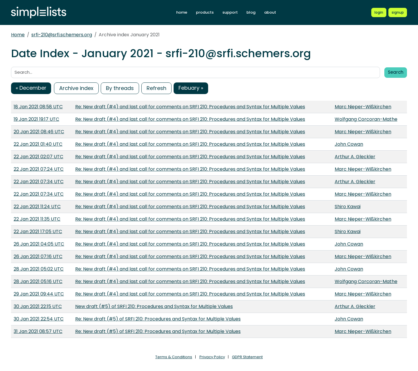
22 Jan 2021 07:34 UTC (39, 181)
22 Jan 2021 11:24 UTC (37, 206)
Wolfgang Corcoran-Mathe (366, 119)
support (230, 12)
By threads (120, 88)
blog (250, 12)
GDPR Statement (247, 357)
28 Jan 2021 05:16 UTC (38, 281)
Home (18, 34)
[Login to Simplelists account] (378, 12)
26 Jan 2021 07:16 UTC (38, 256)
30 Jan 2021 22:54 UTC (39, 319)
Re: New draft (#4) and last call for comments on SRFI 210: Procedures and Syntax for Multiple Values (190, 106)
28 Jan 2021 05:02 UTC (39, 269)
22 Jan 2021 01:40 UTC (38, 144)
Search (395, 72)
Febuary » (191, 87)
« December (31, 87)
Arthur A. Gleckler (355, 156)
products (205, 12)
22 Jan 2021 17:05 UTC (38, 231)
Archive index (76, 88)
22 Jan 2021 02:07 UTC (38, 156)
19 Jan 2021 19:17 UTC (36, 119)
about (270, 12)
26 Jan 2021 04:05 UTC (39, 244)
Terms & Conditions (173, 357)
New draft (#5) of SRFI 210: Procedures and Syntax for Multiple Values (154, 306)
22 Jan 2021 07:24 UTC (39, 169)
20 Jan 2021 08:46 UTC (39, 131)
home (181, 12)
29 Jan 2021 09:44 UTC (39, 294)
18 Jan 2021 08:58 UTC (38, 106)
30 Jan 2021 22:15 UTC (38, 306)
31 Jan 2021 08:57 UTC (38, 331)
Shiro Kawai (348, 206)
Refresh (156, 88)
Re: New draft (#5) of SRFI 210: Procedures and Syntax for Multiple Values (158, 319)
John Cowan (349, 144)
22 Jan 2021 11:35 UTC (37, 219)
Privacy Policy (212, 357)
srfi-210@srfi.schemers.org (61, 34)
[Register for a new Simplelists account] (397, 12)
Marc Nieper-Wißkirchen (363, 106)
